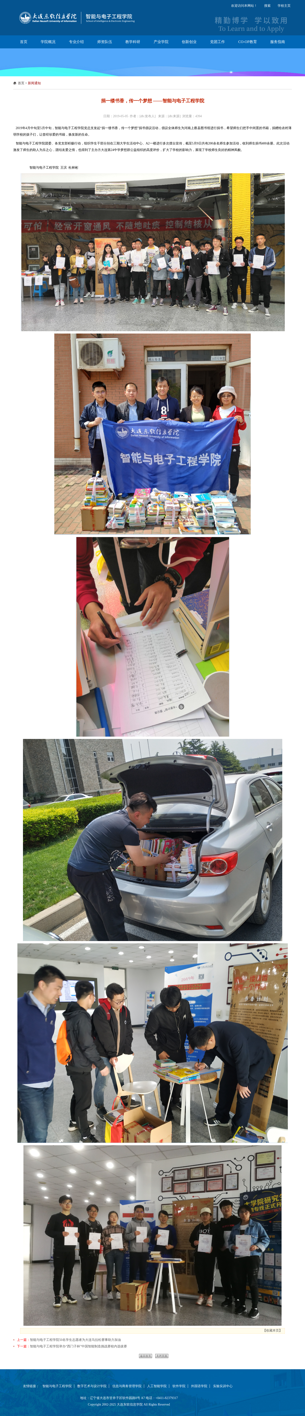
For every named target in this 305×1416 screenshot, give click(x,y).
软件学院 (178, 1386)
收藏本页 (272, 1330)
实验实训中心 (223, 1386)
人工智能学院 (157, 1386)
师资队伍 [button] (104, 42)
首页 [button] (23, 42)
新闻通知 (34, 83)
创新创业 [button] (189, 42)
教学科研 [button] (132, 42)
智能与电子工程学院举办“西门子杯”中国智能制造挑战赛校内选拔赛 (78, 1346)
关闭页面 (161, 1356)
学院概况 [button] (48, 42)
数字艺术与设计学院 (92, 1386)
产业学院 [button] (161, 42)
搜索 (267, 5)
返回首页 (145, 1356)
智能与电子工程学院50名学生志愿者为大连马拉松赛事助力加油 (75, 1340)
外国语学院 (199, 1386)
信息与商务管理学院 (127, 1386)
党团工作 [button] (217, 42)
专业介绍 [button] (76, 42)
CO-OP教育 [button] (247, 42)
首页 (21, 83)
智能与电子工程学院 (57, 1386)
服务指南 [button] (277, 42)
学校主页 (284, 5)
